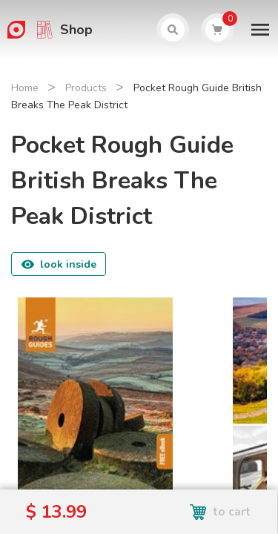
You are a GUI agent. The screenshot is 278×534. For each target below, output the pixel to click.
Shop (76, 30)
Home (25, 88)
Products (86, 88)
